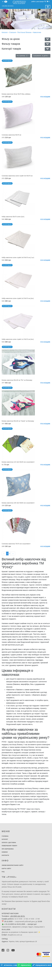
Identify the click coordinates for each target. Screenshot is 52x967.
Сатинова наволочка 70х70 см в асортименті (16, 544)
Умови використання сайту (12, 865)
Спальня (12, 32)
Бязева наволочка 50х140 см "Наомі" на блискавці (18, 421)
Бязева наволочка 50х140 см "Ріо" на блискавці (17, 380)
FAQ (3, 871)
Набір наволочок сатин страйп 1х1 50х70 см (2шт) (18, 339)
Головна (5, 836)
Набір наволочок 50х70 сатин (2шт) (13, 216)
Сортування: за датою (40, 55)
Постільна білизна (24, 32)
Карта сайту (6, 868)
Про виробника (8, 849)
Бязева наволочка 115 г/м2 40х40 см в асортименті (18, 462)
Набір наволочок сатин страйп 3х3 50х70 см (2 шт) (18, 257)
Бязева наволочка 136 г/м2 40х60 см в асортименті (18, 503)
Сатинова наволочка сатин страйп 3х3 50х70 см (17, 176)
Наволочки (37, 32)
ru (2, 1)
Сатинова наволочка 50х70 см (11, 135)
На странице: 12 (22, 55)
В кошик (45, 97)
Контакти (5, 855)
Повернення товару (9, 845)
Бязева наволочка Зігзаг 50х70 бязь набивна (16, 94)
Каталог (5, 32)
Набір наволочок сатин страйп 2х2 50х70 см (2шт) (18, 298)
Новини (5, 852)
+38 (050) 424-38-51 (7, 6)
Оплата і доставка (9, 842)
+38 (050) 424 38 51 (17, 916)
